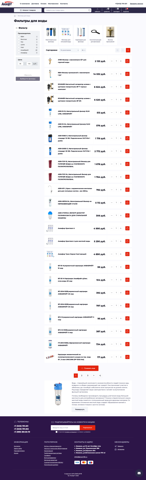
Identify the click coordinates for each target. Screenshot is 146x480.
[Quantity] (116, 61)
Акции (16, 453)
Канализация (48, 451)
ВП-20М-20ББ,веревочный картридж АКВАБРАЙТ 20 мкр (73, 305)
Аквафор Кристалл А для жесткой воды (74, 241)
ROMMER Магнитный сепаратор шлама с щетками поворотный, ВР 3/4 (74, 99)
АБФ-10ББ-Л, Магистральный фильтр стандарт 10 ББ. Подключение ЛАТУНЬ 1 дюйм (74, 138)
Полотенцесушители (51, 465)
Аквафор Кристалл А (66, 228)
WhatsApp (121, 449)
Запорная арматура (50, 460)
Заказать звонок (136, 4)
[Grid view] (117, 50)
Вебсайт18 (78, 474)
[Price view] (128, 50)
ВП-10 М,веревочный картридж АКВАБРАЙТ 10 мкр (75, 267)
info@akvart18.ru (80, 457)
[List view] (123, 50)
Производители (19, 451)
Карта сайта (18, 448)
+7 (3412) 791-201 (21, 426)
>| (100, 376)
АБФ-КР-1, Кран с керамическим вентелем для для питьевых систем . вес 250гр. (75, 190)
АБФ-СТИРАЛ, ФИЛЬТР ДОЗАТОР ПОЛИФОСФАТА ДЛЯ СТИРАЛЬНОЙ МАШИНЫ (72, 215)
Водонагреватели (50, 458)
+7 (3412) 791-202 (21, 429)
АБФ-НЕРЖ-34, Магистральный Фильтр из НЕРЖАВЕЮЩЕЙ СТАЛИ (74, 202)
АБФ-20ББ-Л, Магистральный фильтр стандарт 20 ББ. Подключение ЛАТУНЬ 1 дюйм (74, 151)
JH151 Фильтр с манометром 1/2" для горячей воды (72, 61)
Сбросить (28, 75)
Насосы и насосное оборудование (55, 448)
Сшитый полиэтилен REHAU (53, 462)
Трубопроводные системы (53, 453)
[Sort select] (69, 50)
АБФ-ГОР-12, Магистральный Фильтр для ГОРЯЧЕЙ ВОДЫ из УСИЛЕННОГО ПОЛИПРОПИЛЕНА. (74, 164)
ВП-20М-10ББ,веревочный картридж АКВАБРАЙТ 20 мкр (72, 292)
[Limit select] (83, 50)
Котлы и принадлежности (52, 446)
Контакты (64, 4)
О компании (25, 4)
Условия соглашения (71, 432)
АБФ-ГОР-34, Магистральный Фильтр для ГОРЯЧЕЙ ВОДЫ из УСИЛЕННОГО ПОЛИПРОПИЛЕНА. (74, 176)
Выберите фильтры (27, 79)
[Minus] (112, 61)
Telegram (120, 446)
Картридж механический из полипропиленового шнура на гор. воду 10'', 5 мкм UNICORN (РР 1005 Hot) (74, 357)
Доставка (35, 4)
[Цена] (20, 63)
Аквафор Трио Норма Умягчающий (72, 254)
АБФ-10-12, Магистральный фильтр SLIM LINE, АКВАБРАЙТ (73, 112)
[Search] (89, 10)
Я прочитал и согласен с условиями (74, 432)
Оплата (43, 4)
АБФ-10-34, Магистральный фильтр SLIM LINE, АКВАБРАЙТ (74, 125)
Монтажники (53, 4)
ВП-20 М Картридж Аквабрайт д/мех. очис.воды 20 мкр (72, 280)
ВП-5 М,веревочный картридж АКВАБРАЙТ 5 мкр (76, 318)
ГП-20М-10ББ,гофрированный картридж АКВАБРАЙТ (74, 344)
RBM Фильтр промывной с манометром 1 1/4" (74, 74)
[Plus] (121, 61)
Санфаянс (47, 455)
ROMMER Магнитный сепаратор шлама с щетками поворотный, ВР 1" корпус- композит (74, 86)
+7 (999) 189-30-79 (22, 432)
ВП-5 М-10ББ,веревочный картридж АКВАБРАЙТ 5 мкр (72, 331)
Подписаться (87, 427)
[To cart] (127, 61)
